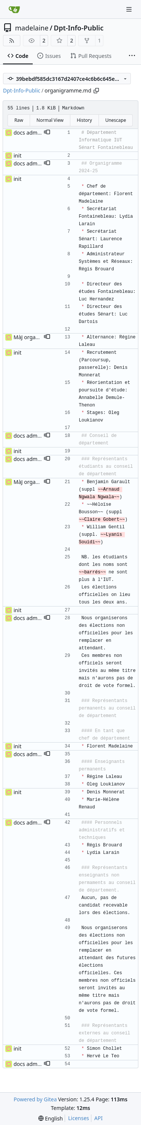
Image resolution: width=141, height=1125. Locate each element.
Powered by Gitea (35, 1099)
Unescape (115, 120)
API (98, 1118)
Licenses (78, 1118)
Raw (18, 120)
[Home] (14, 9)
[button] (47, 132)
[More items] (132, 56)
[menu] (50, 1118)
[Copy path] (96, 90)
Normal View (50, 120)
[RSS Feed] (11, 40)
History (84, 120)
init (17, 155)
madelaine (32, 28)
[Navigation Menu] (129, 9)
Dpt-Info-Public (78, 28)
